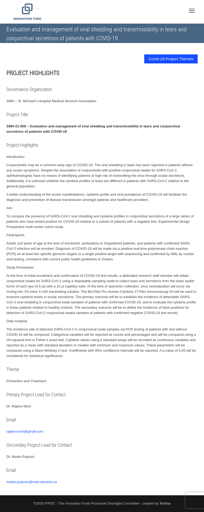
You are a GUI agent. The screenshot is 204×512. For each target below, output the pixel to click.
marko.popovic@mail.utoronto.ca (31, 482)
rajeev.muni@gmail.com (24, 431)
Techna (165, 503)
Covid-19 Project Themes (170, 59)
